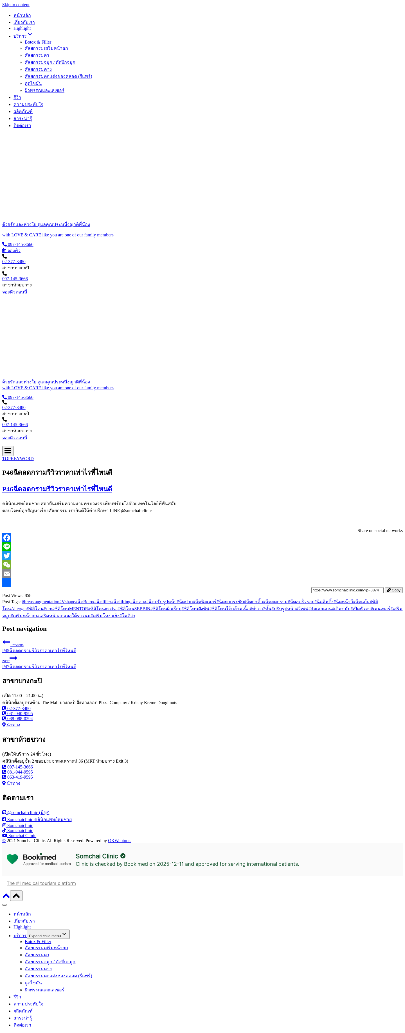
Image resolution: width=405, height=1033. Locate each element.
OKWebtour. (119, 840)
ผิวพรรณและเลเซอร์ (44, 90)
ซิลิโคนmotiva (102, 608)
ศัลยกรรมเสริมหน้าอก (46, 48)
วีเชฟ (302, 608)
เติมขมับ (341, 608)
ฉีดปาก (185, 601)
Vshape (67, 601)
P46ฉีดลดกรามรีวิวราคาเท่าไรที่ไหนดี (57, 489)
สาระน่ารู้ (23, 118)
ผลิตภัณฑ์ (23, 111)
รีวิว (17, 97)
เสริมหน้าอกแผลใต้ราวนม (64, 615)
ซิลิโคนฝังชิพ (195, 608)
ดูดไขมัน (33, 83)
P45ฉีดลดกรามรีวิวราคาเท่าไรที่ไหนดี (202, 645)
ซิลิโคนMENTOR (70, 608)
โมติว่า (127, 615)
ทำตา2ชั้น (260, 608)
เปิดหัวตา (360, 608)
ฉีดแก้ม (361, 601)
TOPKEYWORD (18, 458)
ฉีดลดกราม (275, 601)
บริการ (20, 935)
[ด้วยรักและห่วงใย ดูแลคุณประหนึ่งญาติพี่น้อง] (202, 224)
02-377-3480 (14, 261)
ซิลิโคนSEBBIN (134, 608)
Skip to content (16, 4)
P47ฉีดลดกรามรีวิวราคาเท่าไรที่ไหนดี (202, 661)
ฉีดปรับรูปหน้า (161, 601)
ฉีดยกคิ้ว (253, 601)
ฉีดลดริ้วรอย (301, 601)
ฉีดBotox (84, 601)
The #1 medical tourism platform (41, 883)
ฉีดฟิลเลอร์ (205, 601)
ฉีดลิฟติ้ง (324, 601)
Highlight (22, 28)
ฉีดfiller (102, 601)
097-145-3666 (15, 278)
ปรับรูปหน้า (283, 608)
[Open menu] (8, 451)
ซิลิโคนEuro (39, 608)
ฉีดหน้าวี (343, 601)
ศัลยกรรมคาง (38, 69)
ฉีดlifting (120, 601)
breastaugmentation (40, 601)
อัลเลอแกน (320, 608)
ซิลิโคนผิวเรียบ (165, 608)
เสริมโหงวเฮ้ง (105, 615)
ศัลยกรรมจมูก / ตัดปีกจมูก (50, 62)
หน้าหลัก (22, 15)
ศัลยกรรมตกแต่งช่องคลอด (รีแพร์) (58, 76)
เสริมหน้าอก (24, 615)
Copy (393, 590)
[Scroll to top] (6, 897)
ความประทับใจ (28, 104)
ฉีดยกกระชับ (230, 601)
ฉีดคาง (138, 601)
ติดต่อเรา (22, 125)
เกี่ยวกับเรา (24, 22)
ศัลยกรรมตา (37, 55)
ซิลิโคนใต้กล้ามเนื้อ (229, 608)
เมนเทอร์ (380, 608)
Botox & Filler (38, 42)
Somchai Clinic (97, 856)
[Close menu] (4, 905)
